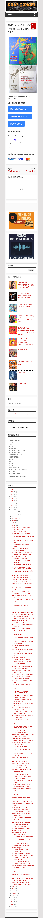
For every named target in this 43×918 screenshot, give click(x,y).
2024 (12, 494)
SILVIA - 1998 (22, 383)
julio (13, 523)
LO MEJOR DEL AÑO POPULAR (21, 657)
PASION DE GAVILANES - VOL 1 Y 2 (22, 801)
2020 (12, 503)
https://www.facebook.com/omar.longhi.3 (19, 414)
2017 (12, 509)
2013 (12, 904)
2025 (12, 492)
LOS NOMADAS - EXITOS (19, 747)
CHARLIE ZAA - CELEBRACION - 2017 (23, 612)
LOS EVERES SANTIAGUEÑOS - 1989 (23, 614)
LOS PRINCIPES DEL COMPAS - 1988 (23, 674)
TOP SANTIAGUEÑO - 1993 (20, 767)
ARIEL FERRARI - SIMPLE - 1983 (21, 565)
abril (13, 888)
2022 (12, 498)
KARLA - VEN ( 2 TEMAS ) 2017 (21, 527)
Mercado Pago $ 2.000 (20, 109)
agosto (14, 520)
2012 (12, 906)
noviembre (15, 514)
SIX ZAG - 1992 (22, 350)
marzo (14, 890)
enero (13, 895)
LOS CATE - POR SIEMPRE (20, 774)
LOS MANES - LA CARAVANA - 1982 (22, 855)
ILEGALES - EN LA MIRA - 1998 (21, 738)
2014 (12, 902)
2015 (12, 899)
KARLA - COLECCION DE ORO (21, 534)
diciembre (15, 512)
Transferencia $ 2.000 (19, 116)
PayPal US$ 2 (16, 124)
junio (13, 525)
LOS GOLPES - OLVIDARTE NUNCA (22, 837)
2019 (12, 505)
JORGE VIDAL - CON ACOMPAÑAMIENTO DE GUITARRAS (20, 849)
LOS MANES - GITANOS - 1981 (21, 853)
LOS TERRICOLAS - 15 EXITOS (21, 828)
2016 (12, 897)
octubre (14, 516)
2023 (12, 496)
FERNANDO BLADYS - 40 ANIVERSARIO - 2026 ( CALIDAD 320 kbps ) (25, 295)
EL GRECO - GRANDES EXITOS (21, 811)
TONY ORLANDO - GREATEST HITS (22, 719)
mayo (13, 886)
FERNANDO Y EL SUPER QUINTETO (22, 740)
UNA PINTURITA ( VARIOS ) (20, 761)
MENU (10, 14)
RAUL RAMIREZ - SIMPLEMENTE (21, 822)
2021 (12, 500)
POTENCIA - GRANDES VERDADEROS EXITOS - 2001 (25, 363)
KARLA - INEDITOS (17, 529)
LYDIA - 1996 (21, 372)
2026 (12, 489)
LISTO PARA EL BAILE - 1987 (20, 786)
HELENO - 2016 (16, 830)
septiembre (15, 518)
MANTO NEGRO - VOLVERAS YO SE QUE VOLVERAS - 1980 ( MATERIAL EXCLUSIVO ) (21, 29)
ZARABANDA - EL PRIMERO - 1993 (22, 684)
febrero (14, 893)
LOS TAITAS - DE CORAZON (20, 664)
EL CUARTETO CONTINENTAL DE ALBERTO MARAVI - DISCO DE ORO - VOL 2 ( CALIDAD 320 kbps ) (26, 330)
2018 (12, 507)
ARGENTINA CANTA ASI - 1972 (21, 784)
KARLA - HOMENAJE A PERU (20, 531)
